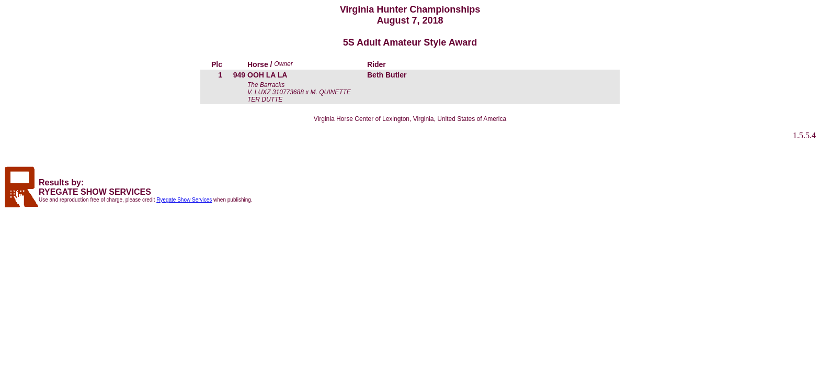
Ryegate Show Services (184, 200)
